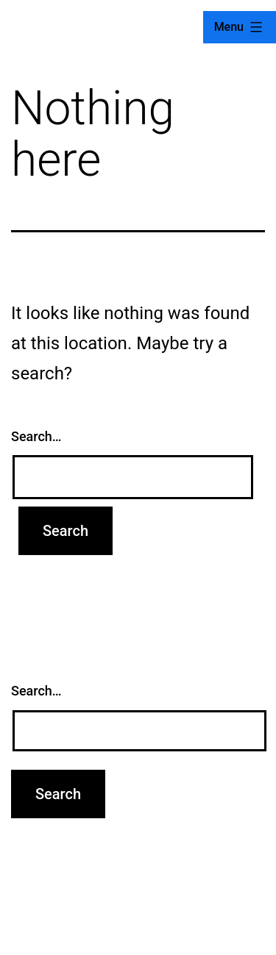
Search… (36, 436)
